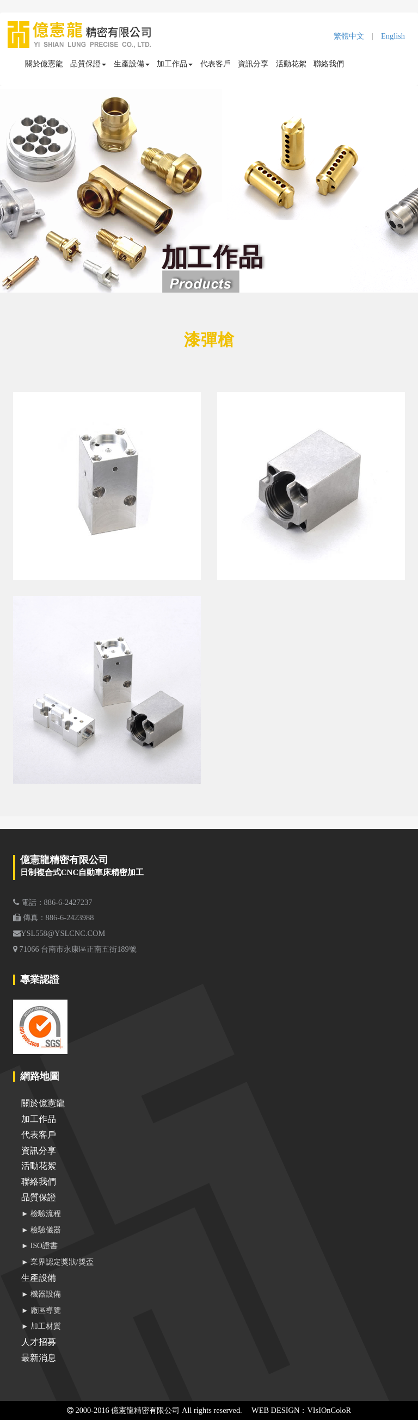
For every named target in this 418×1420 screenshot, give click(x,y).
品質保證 (88, 63)
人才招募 (38, 1342)
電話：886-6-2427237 (52, 902)
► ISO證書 (39, 1246)
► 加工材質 (41, 1326)
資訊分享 (253, 63)
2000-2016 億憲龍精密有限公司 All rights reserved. (154, 1410)
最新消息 (38, 1357)
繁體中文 (349, 36)
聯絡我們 (329, 63)
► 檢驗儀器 (41, 1230)
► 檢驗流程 (41, 1214)
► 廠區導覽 (41, 1310)
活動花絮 (291, 63)
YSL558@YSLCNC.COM (59, 933)
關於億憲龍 (44, 63)
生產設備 (132, 63)
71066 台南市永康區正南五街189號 (75, 949)
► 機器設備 (41, 1294)
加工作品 (175, 63)
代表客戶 (215, 63)
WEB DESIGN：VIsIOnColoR (301, 1410)
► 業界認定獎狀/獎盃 (57, 1262)
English (393, 36)
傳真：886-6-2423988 (53, 917)
